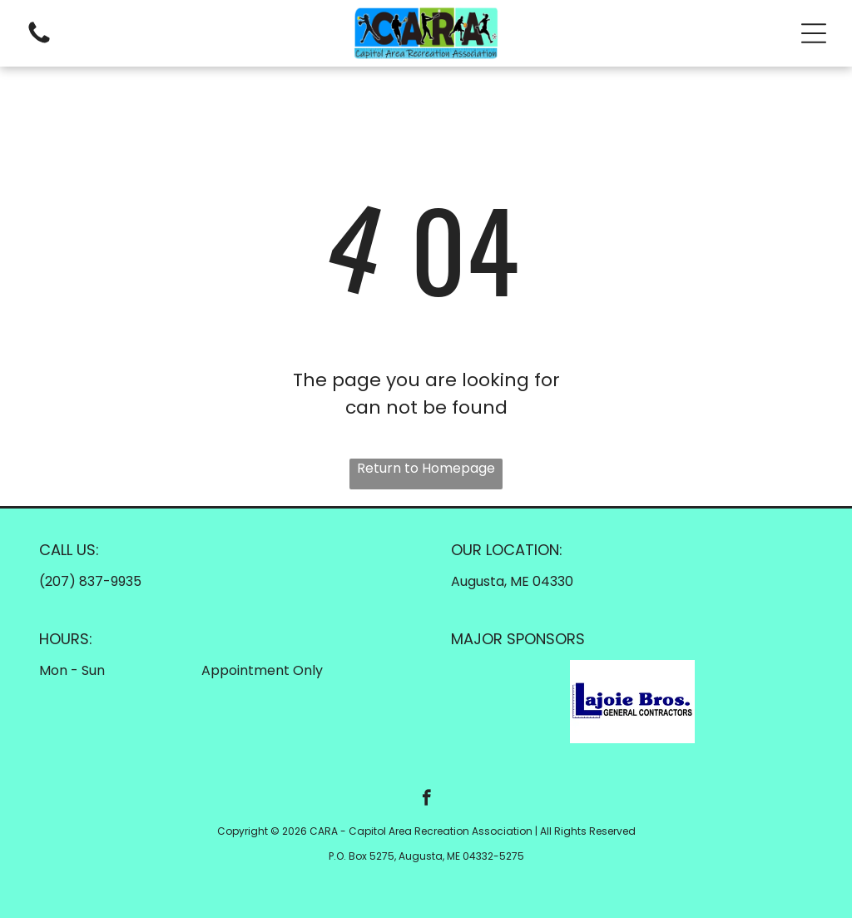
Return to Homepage (426, 468)
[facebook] (426, 800)
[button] (813, 33)
